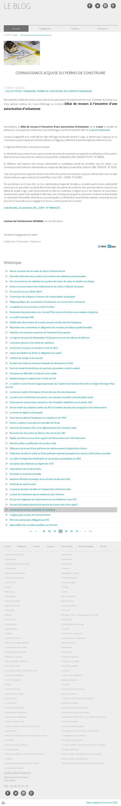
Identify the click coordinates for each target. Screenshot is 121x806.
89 (66, 531)
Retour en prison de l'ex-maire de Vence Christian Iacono (37, 271)
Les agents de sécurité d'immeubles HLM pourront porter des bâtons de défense (49, 337)
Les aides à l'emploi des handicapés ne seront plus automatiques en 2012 (45, 458)
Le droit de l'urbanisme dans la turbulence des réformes (37, 494)
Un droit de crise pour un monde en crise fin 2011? (34, 347)
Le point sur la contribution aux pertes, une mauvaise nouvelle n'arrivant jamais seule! (51, 397)
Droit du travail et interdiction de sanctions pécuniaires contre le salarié (45, 368)
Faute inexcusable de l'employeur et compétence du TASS (38, 417)
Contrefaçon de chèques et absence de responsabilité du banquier (42, 296)
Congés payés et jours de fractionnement (30, 514)
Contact (74, 28)
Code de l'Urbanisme (99, 129)
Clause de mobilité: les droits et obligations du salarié (35, 352)
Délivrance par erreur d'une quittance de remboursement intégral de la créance (48, 448)
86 (49, 531)
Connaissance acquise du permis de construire (35, 35)
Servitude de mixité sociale (23, 484)
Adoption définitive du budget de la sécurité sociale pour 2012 (40, 479)
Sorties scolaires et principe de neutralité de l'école (35, 422)
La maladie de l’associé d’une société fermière (32, 306)
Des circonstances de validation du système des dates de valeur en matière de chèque (52, 281)
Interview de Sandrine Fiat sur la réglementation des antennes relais (43, 427)
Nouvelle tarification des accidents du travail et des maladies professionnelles (48, 276)
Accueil (16, 28)
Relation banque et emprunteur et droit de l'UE (33, 378)
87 (55, 531)
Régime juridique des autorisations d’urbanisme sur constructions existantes (47, 301)
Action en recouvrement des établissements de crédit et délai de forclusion (47, 286)
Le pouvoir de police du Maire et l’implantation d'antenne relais (40, 489)
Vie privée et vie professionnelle (25, 473)
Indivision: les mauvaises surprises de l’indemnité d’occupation (40, 332)
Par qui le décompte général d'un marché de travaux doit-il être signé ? (44, 504)
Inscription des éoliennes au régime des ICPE (32, 463)
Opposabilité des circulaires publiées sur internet (34, 524)
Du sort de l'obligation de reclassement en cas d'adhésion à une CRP (43, 499)
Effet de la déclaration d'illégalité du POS (29, 519)
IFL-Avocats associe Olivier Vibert (26, 291)
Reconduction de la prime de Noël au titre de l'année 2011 (38, 433)
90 (71, 531)
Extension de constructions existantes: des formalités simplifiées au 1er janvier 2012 (51, 402)
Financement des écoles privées (25, 468)
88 (60, 531)
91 (77, 531)
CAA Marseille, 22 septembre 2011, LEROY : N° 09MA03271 (32, 207)
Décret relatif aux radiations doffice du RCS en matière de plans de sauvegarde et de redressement (58, 407)
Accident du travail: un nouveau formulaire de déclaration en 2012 (41, 363)
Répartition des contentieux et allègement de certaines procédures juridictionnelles (51, 327)
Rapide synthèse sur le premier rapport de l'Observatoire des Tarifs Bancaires (48, 438)
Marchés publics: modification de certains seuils (33, 443)
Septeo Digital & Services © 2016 (101, 802)
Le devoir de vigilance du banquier (26, 412)
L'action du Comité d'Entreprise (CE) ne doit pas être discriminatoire (43, 392)
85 (44, 531)
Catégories (45, 28)
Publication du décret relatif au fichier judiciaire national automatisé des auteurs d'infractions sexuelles (60, 453)
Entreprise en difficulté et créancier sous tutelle (33, 373)
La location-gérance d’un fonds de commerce (32, 342)
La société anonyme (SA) (22, 317)
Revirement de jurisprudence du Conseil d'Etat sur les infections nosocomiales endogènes (54, 312)
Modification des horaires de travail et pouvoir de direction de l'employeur (46, 322)
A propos (103, 28)
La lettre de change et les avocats (26, 357)
